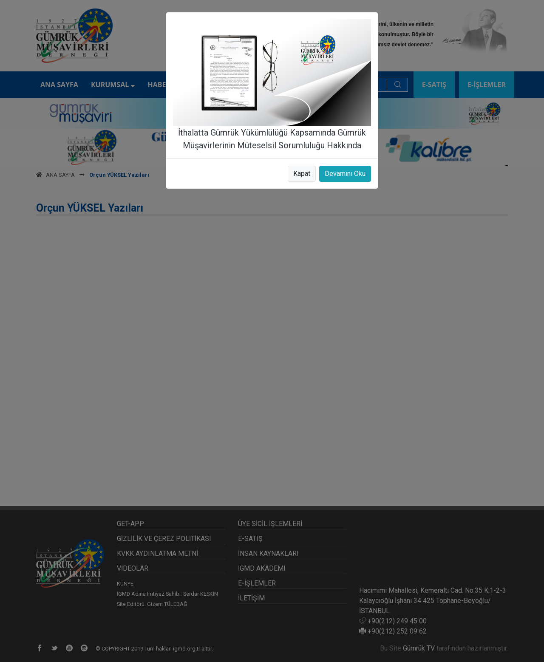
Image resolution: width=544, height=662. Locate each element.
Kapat (301, 174)
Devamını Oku (345, 174)
